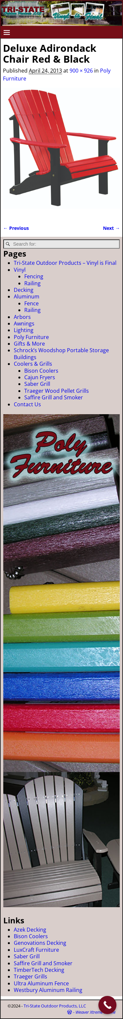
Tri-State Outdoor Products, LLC (55, 1006)
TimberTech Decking (39, 969)
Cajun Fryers (39, 377)
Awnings (24, 323)
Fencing (33, 276)
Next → (111, 228)
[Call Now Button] (107, 1005)
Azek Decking (30, 929)
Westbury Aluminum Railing (48, 990)
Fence (31, 303)
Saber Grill (37, 383)
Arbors (22, 317)
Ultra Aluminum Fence (41, 983)
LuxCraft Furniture (36, 949)
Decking (23, 289)
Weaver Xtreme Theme (95, 1012)
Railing (32, 283)
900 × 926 (81, 70)
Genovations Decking (40, 942)
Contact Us (27, 404)
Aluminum (26, 296)
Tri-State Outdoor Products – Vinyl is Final (65, 262)
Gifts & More (29, 343)
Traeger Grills (30, 976)
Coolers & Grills (33, 363)
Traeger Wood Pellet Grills (56, 390)
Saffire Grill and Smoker (53, 397)
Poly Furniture (31, 337)
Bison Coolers (41, 370)
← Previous (16, 228)
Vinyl (20, 269)
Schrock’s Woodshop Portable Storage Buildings (61, 353)
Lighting (23, 330)
